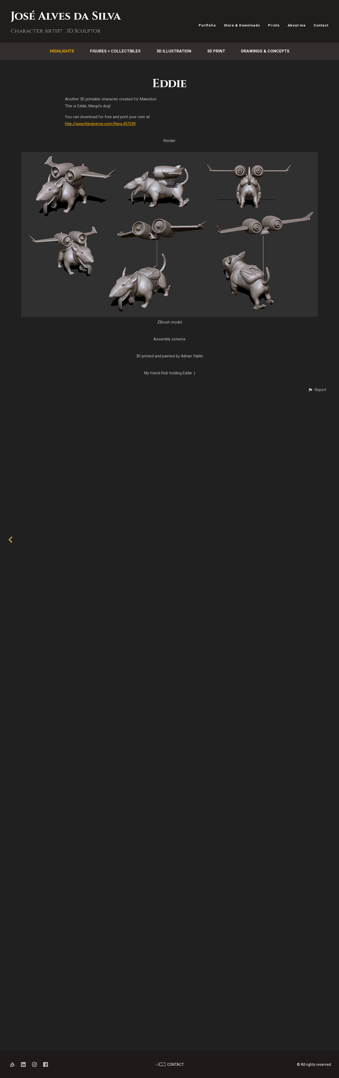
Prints (274, 25)
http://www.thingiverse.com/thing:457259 (100, 123)
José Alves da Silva (66, 16)
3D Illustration (174, 51)
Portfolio (207, 25)
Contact (321, 25)
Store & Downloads (242, 25)
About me (297, 25)
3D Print (216, 51)
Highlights (62, 51)
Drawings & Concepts (265, 51)
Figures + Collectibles (115, 51)
